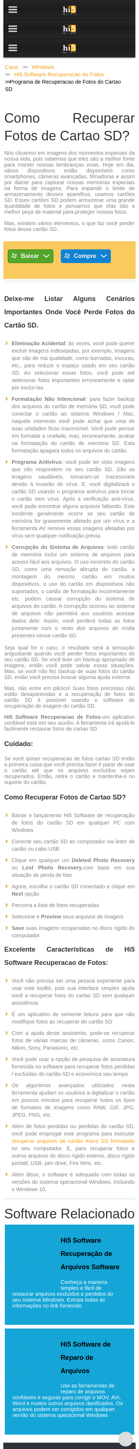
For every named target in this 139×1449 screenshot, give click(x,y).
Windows (43, 48)
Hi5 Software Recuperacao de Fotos (59, 55)
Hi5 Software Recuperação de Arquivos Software (89, 1235)
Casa (11, 48)
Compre (85, 238)
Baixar (30, 238)
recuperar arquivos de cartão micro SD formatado (73, 1122)
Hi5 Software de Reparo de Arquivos (85, 1338)
